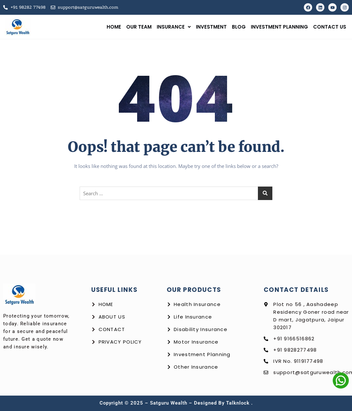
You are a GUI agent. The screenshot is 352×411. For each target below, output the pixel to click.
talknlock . (239, 403)
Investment (211, 26)
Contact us (329, 26)
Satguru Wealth (169, 403)
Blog (239, 26)
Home (114, 26)
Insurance (174, 26)
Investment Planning (279, 26)
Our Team (139, 26)
